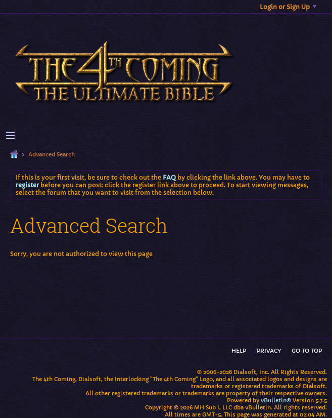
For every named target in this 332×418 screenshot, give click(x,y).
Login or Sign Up (288, 7)
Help (238, 350)
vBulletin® (276, 400)
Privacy (269, 350)
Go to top (307, 350)
